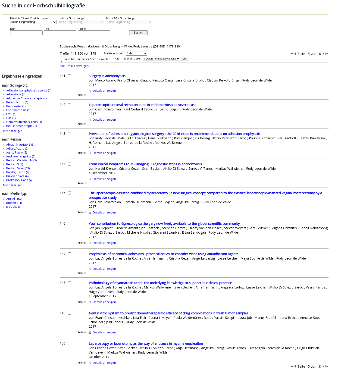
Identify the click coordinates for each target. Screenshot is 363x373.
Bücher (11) (14, 203)
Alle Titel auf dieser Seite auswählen (87, 59)
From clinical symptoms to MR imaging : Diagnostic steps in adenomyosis (145, 164)
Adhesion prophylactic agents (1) (28, 90)
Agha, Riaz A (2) (16, 152)
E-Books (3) (13, 207)
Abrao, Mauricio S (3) (20, 145)
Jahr (12, 28)
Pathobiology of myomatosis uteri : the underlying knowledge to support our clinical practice (160, 282)
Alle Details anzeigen (74, 66)
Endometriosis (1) (18, 110)
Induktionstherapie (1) (21, 126)
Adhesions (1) (15, 94)
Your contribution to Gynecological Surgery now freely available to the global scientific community (164, 223)
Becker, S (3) (14, 164)
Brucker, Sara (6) (17, 176)
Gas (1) (11, 118)
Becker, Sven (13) (18, 168)
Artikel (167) (14, 199)
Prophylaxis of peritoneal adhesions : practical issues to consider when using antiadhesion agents (163, 253)
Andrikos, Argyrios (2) (20, 156)
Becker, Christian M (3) (21, 160)
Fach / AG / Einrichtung (120, 18)
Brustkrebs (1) (15, 106)
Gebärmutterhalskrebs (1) (24, 122)
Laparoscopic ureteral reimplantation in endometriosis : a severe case (142, 104)
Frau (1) (11, 114)
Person (82, 28)
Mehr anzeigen (12, 131)
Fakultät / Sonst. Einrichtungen (29, 18)
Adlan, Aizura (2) (17, 148)
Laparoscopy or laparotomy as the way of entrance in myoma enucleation (146, 343)
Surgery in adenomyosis (107, 75)
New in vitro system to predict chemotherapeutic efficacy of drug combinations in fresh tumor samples (168, 313)
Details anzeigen (104, 91)
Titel (47, 28)
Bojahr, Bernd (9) (17, 172)
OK (185, 58)
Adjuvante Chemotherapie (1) (26, 98)
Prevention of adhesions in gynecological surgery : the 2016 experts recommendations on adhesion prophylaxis (174, 133)
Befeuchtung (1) (17, 102)
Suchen (138, 32)
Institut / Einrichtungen (72, 18)
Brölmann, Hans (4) (19, 180)
